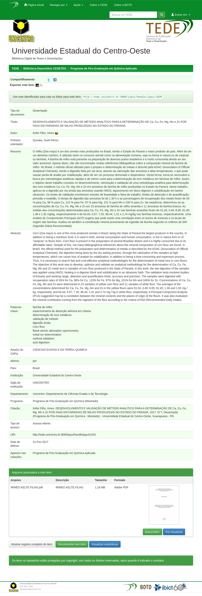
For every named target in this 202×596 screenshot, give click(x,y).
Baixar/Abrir (152, 531)
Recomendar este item (72, 544)
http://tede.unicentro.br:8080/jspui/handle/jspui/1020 (64, 434)
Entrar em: (180, 14)
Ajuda (78, 4)
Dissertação (40, 110)
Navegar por (58, 4)
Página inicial (34, 4)
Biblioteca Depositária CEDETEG (44, 68)
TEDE (15, 68)
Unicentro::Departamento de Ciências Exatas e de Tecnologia (70, 393)
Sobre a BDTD (122, 4)
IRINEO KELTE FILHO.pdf (27, 487)
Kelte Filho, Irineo (43, 133)
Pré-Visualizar (174, 531)
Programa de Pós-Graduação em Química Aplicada (103, 68)
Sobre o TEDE (98, 4)
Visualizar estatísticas (105, 544)
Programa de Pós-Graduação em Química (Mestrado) (65, 401)
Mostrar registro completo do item (31, 544)
